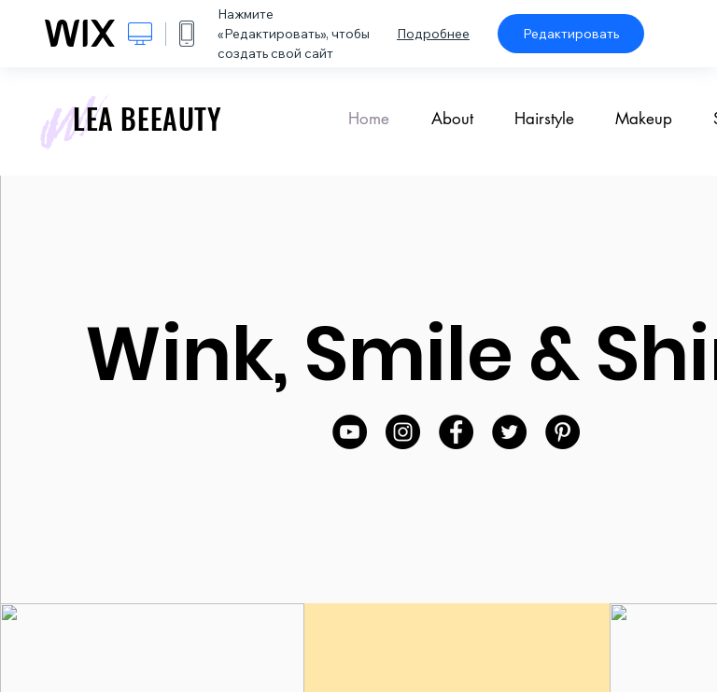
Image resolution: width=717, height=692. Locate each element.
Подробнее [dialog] (433, 33)
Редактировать (571, 33)
